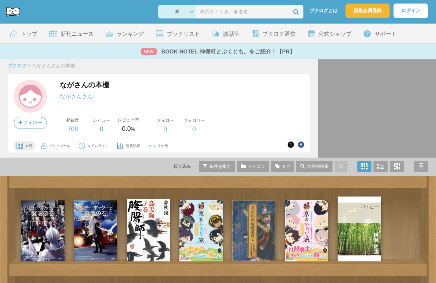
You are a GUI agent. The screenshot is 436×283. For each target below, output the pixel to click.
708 (72, 129)
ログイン (410, 10)
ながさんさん (76, 96)
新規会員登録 (367, 10)
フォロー (30, 122)
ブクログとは (323, 10)
